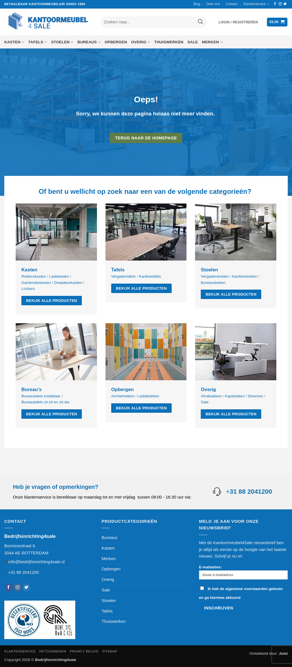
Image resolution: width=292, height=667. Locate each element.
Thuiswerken (169, 42)
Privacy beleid (84, 651)
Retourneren (52, 651)
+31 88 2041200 (23, 572)
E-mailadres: (243, 572)
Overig (140, 42)
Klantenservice (256, 4)
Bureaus (88, 42)
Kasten (14, 42)
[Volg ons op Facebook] (275, 4)
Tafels (37, 42)
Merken (212, 42)
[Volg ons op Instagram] (280, 4)
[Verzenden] (200, 22)
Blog (196, 4)
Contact (232, 4)
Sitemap (109, 651)
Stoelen (62, 42)
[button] (238, 22)
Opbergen (116, 42)
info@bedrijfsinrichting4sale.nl (36, 562)
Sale (192, 42)
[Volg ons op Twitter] (285, 4)
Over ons (213, 4)
